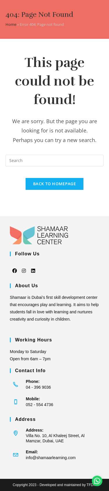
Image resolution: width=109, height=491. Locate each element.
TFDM (91, 485)
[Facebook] (14, 266)
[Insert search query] (55, 160)
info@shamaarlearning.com (51, 457)
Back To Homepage (54, 183)
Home (11, 24)
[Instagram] (24, 266)
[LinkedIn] (33, 266)
